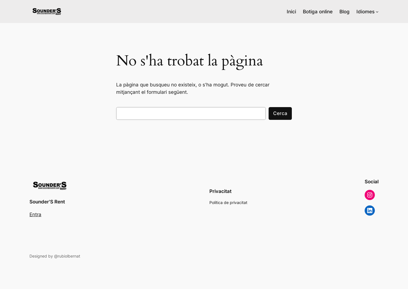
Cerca (280, 113)
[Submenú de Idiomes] (377, 11)
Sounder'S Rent (47, 202)
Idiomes (365, 11)
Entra (35, 214)
